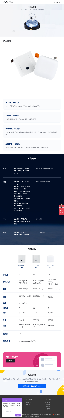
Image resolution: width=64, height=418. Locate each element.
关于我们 (48, 399)
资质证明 (37, 416)
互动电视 (28, 402)
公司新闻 (47, 404)
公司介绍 (47, 402)
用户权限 (22, 414)
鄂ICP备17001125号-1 (47, 414)
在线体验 (29, 399)
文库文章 (47, 409)
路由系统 (28, 404)
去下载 (10, 360)
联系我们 (47, 407)
